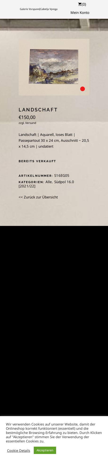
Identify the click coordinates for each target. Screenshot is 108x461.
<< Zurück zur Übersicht (38, 197)
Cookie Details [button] (18, 450)
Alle (49, 181)
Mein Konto (80, 12)
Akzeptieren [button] (45, 450)
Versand (30, 123)
